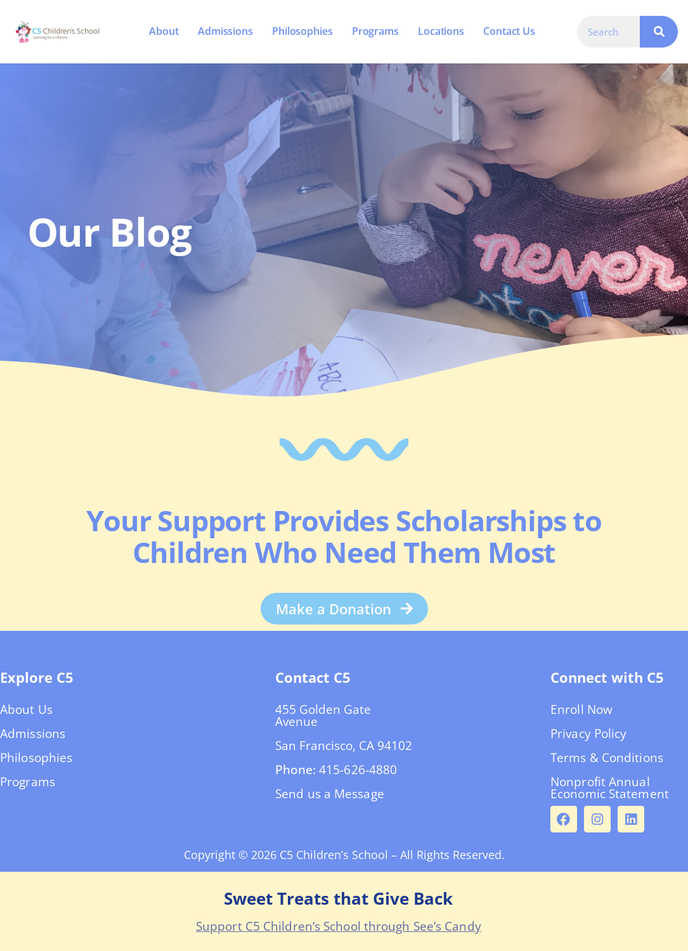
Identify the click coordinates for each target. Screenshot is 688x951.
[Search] (659, 32)
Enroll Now (581, 709)
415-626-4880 (358, 769)
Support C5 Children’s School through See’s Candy (338, 926)
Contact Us (509, 31)
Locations (441, 31)
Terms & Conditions (606, 757)
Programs (375, 31)
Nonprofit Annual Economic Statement (609, 787)
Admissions (225, 31)
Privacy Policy (588, 733)
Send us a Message (329, 794)
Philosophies (302, 31)
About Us (26, 709)
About (164, 31)
